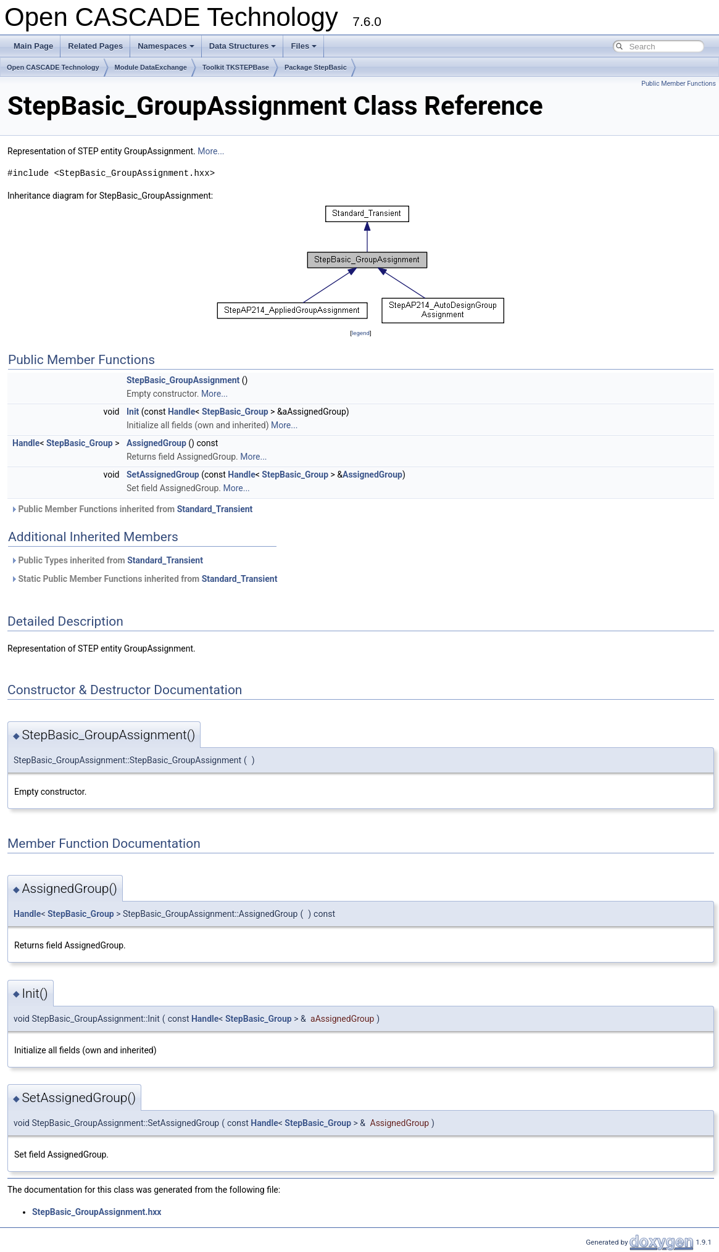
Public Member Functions (678, 84)
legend (361, 333)
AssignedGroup (156, 443)
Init (133, 412)
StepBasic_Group (235, 412)
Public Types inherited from (106, 560)
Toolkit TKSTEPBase (235, 67)
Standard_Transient (215, 509)
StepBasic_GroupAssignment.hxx (96, 1212)
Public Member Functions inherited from (131, 509)
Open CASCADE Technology (53, 67)
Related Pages (95, 46)
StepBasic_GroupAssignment (183, 380)
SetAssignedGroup (163, 474)
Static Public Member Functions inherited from (143, 579)
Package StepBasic (316, 67)
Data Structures (242, 46)
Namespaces (166, 46)
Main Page (33, 46)
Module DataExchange (151, 67)
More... (210, 151)
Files (304, 46)
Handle (181, 412)
